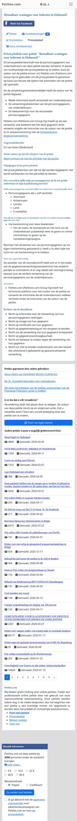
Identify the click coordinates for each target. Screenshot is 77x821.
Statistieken (14, 40)
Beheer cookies (18, 720)
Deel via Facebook (18, 23)
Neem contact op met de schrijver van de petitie (31, 158)
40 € (10, 775)
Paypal (15, 785)
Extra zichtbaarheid (19, 46)
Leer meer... (12, 764)
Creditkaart (35, 785)
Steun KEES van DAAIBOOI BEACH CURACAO (30, 374)
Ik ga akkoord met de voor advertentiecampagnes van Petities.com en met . (26, 807)
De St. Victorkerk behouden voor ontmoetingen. (30, 381)
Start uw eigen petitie (38, 422)
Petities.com (11, 4)
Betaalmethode (13, 781)
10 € (20, 771)
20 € (31, 771)
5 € (9, 771)
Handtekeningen (36, 34)
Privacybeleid (35, 40)
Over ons (14, 723)
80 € (21, 775)
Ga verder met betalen (19, 792)
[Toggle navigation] (71, 4)
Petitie (11, 33)
